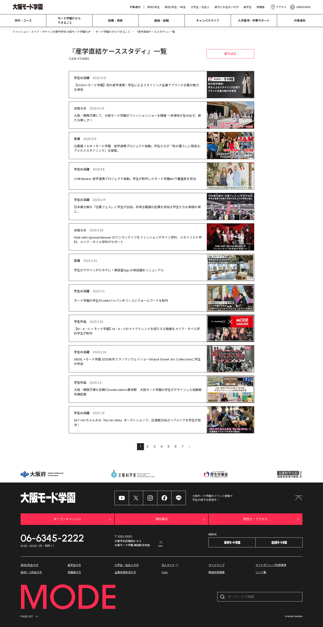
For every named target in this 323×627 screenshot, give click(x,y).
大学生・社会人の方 (127, 565)
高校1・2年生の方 (31, 572)
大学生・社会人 (200, 7)
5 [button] (168, 446)
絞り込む (230, 53)
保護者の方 (74, 572)
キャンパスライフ (207, 21)
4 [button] (161, 446)
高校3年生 (153, 7)
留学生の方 (74, 565)
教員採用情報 (216, 572)
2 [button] (147, 446)
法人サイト (170, 565)
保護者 (260, 7)
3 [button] (155, 446)
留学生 (247, 7)
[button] (189, 446)
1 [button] (140, 446)
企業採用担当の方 (125, 572)
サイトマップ (216, 565)
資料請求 (180, 519)
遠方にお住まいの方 (226, 7)
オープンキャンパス (83, 519)
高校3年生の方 (29, 565)
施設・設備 (161, 21)
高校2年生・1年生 (175, 7)
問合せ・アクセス (272, 519)
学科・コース (23, 21)
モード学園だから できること (69, 20)
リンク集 (260, 572)
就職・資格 (115, 21)
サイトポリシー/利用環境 (270, 565)
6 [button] (176, 446)
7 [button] (183, 446)
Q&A (165, 572)
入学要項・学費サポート (254, 21)
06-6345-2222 (52, 538)
